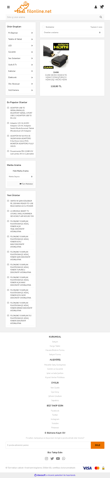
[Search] (55, 17)
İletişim (55, 342)
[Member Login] (96, 7)
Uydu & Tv (12, 64)
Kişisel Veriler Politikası (55, 377)
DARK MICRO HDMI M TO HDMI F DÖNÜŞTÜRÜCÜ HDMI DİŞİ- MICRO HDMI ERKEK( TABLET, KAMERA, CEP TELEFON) (56, 80)
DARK (56, 72)
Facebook (55, 411)
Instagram (55, 419)
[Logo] (32, 7)
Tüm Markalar (26, 184)
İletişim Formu (55, 354)
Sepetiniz (55, 400)
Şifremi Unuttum (55, 396)
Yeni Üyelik (55, 387)
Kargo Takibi (55, 346)
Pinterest (55, 427)
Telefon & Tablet (15, 39)
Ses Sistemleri (14, 58)
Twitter (55, 415)
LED (10, 45)
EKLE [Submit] (97, 445)
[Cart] (101, 7)
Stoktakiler (50, 27)
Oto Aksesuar (14, 84)
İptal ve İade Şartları (55, 373)
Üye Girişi (55, 392)
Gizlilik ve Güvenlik (55, 369)
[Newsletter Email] (48, 445)
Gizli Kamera (13, 90)
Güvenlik (12, 52)
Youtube (55, 423)
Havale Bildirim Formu (55, 350)
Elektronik (12, 77)
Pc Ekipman (13, 33)
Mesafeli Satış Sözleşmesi (55, 365)
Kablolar (12, 71)
